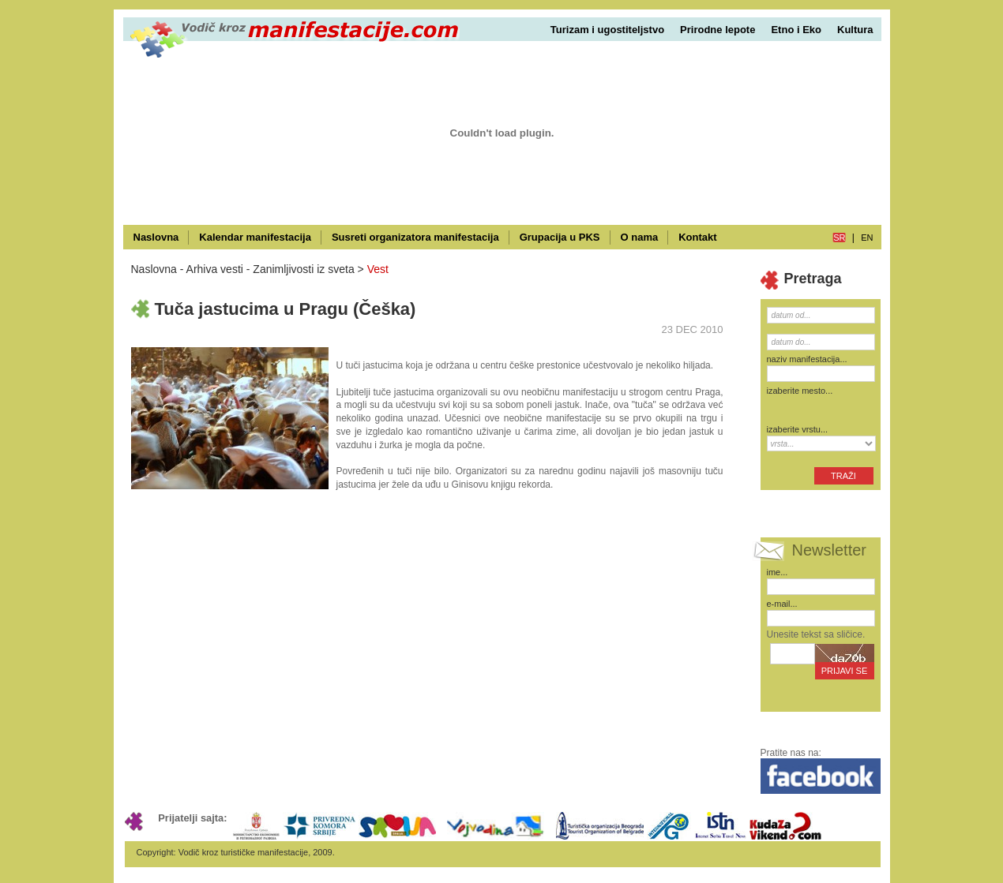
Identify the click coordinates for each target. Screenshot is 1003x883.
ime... (777, 572)
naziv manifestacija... (807, 359)
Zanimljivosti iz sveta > (308, 269)
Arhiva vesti (214, 269)
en (867, 237)
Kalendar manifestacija (255, 237)
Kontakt (697, 237)
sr (839, 237)
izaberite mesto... (800, 390)
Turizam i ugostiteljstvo (607, 30)
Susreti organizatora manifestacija (415, 237)
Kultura (855, 30)
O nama (640, 237)
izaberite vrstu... (797, 429)
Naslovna (156, 237)
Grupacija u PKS (560, 237)
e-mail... (782, 603)
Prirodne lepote (717, 30)
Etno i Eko (796, 30)
